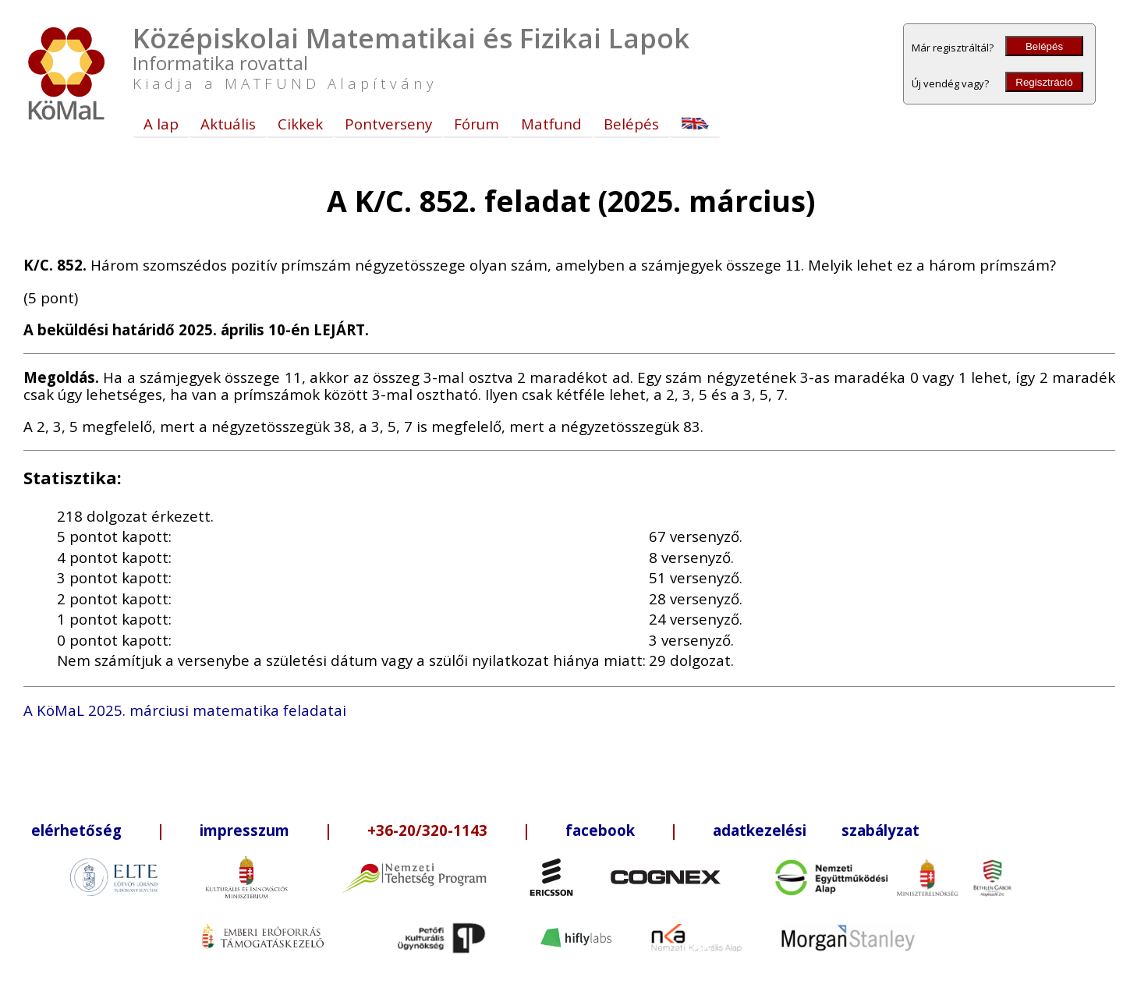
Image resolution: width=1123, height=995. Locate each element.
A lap (161, 123)
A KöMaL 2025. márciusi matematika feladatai (184, 710)
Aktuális (228, 123)
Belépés (1044, 46)
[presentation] (793, 264)
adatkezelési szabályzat (816, 830)
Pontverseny (388, 123)
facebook (600, 830)
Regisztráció (1043, 82)
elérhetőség (76, 830)
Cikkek (300, 123)
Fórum (476, 123)
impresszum (244, 830)
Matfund (551, 123)
